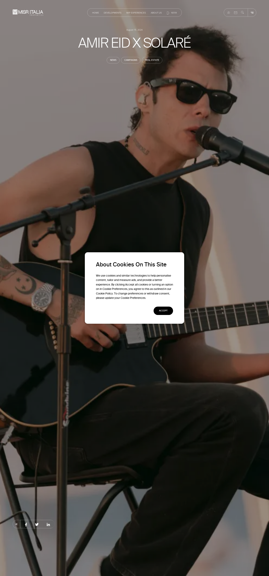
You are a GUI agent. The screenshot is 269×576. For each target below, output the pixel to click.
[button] (163, 311)
